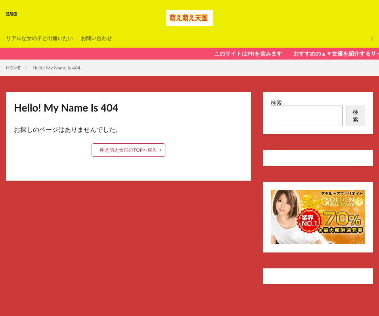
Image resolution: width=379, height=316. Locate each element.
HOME (13, 68)
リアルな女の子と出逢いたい (42, 38)
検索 (276, 102)
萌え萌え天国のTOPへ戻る (128, 150)
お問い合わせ (102, 38)
